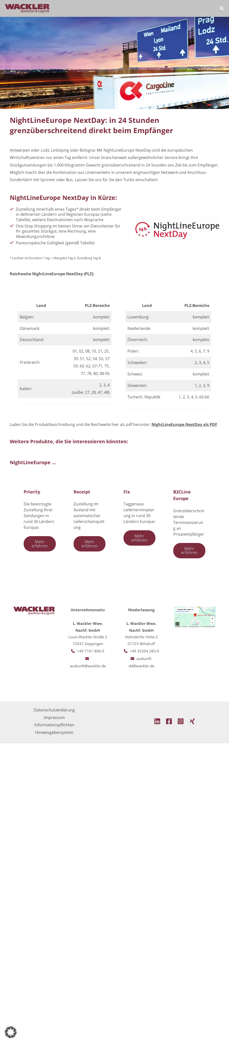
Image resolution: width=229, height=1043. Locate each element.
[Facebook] (169, 721)
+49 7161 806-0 (90, 651)
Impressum (54, 717)
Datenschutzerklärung (54, 710)
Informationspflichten (54, 725)
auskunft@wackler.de (88, 665)
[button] (222, 9)
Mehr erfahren (40, 543)
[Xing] (192, 721)
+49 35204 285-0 (144, 651)
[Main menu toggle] (207, 8)
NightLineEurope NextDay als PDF (184, 424)
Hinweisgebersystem (54, 732)
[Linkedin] (157, 721)
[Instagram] (180, 721)
